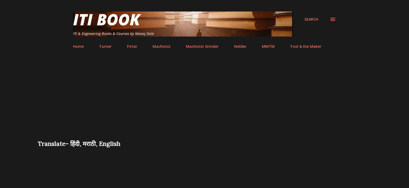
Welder (240, 46)
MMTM (268, 46)
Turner (105, 46)
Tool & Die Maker (305, 46)
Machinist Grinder (202, 46)
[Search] (311, 19)
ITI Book (106, 19)
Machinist (162, 46)
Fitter (132, 46)
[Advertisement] (204, 100)
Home (78, 46)
